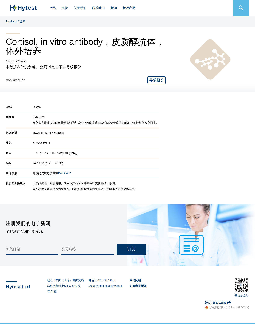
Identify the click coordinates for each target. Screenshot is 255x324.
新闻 (113, 8)
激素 (22, 21)
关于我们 (80, 8)
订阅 (131, 249)
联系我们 (98, 8)
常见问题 (135, 280)
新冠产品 (129, 8)
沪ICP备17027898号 (218, 302)
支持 (65, 8)
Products (11, 21)
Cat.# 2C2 (64, 173)
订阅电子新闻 (138, 285)
